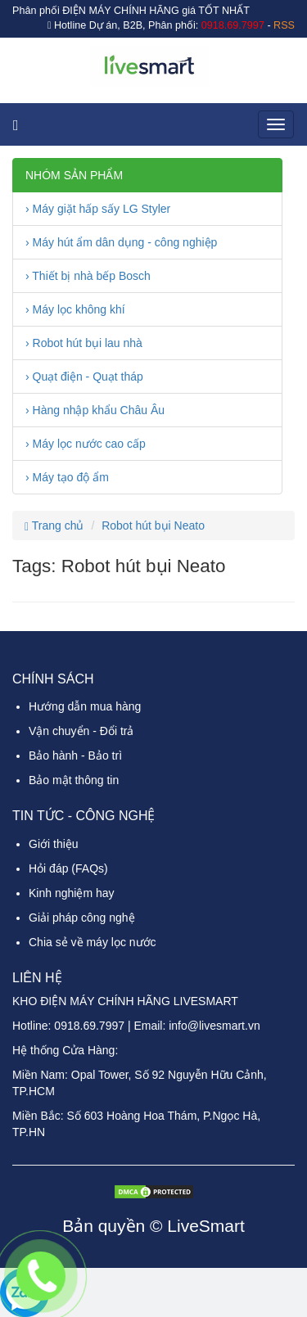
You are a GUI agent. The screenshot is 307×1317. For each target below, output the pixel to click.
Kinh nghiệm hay (72, 893)
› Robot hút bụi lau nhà (83, 343)
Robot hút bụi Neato (153, 525)
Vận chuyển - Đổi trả (81, 730)
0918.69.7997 (89, 1025)
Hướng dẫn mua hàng (85, 706)
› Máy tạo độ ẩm (67, 477)
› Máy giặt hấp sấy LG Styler (97, 208)
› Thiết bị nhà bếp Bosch (88, 275)
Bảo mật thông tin (74, 780)
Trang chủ (54, 525)
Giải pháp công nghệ (82, 917)
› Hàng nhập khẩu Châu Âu (95, 410)
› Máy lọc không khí (75, 309)
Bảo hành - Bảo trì (75, 755)
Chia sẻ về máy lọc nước (92, 942)
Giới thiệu (54, 843)
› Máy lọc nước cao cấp (85, 443)
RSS (284, 25)
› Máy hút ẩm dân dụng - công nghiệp (121, 242)
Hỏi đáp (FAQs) (68, 868)
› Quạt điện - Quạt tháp (84, 376)
